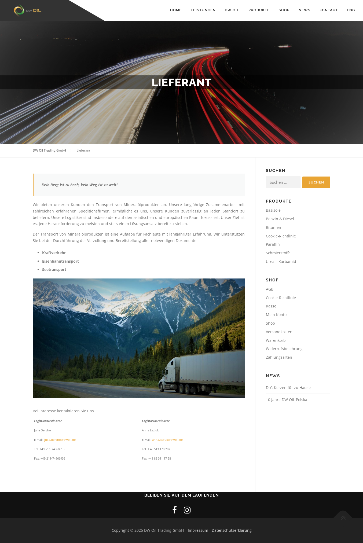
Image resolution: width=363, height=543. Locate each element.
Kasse (271, 306)
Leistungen (203, 10)
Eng (351, 10)
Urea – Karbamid (281, 261)
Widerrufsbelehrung (284, 348)
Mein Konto (276, 314)
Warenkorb (276, 340)
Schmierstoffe (278, 253)
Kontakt (329, 10)
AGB (269, 289)
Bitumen (273, 227)
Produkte (259, 10)
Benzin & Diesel (280, 218)
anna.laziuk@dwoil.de (167, 440)
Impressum (198, 530)
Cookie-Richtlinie (281, 236)
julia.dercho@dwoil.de (60, 440)
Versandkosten (279, 331)
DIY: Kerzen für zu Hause (288, 387)
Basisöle (273, 210)
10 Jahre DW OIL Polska (286, 399)
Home (176, 10)
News (304, 10)
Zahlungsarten (279, 357)
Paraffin (273, 244)
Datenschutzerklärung (232, 530)
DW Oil (232, 10)
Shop (284, 10)
